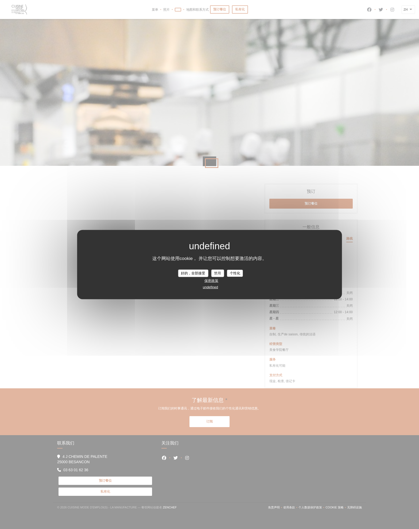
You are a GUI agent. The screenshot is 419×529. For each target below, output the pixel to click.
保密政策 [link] (211, 280)
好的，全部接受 (193, 273)
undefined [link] (210, 287)
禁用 (217, 273)
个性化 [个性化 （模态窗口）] (235, 273)
